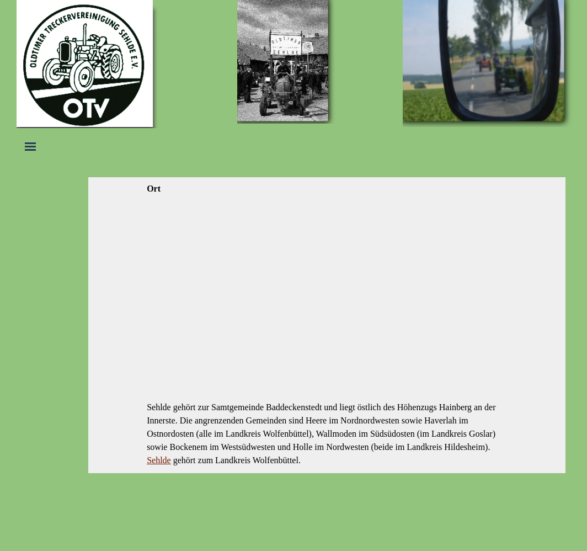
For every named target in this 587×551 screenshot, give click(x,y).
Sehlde (159, 460)
